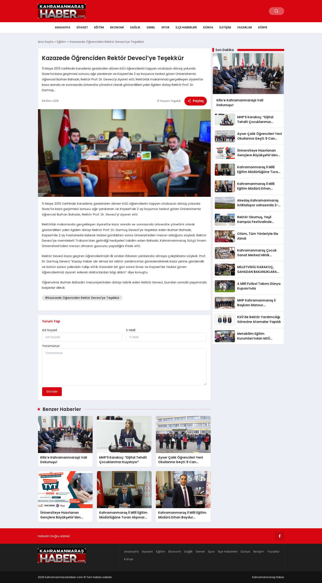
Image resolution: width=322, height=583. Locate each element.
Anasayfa (62, 27)
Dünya (208, 27)
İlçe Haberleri (186, 27)
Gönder (52, 391)
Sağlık (135, 27)
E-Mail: (131, 330)
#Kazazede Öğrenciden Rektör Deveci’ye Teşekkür (82, 298)
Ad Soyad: (49, 330)
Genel (150, 27)
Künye (262, 27)
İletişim (225, 27)
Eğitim (99, 27)
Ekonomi (117, 27)
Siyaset (82, 27)
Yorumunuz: (51, 346)
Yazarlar (244, 27)
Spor (165, 27)
